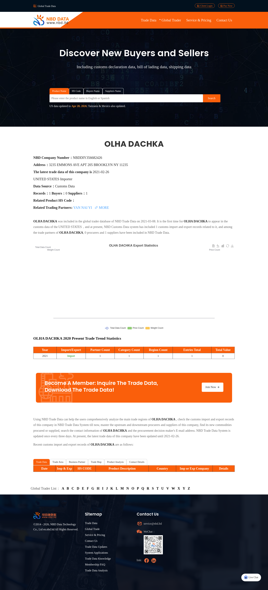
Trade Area (57, 462)
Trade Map (96, 462)
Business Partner (77, 462)
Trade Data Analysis (96, 570)
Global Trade (92, 529)
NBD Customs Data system (121, 227)
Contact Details (136, 462)
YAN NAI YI (83, 207)
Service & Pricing (198, 20)
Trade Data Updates (96, 546)
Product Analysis (115, 462)
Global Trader (171, 20)
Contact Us (224, 20)
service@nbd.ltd (153, 523)
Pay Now (226, 6)
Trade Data (148, 20)
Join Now (212, 387)
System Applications (96, 552)
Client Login (205, 6)
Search (212, 98)
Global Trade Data (47, 6)
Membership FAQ (95, 564)
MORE (102, 207)
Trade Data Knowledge (98, 558)
